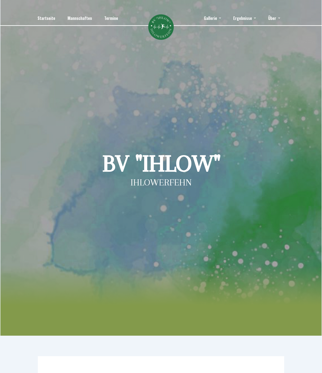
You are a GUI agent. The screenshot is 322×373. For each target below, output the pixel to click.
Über (274, 18)
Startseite (46, 18)
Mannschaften (80, 18)
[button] (212, 18)
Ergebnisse (244, 18)
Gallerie (212, 18)
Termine (111, 18)
